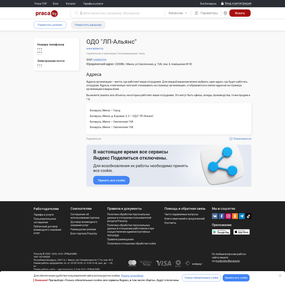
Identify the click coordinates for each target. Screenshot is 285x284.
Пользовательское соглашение (45, 220)
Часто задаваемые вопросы (181, 214)
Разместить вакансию (88, 24)
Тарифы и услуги (93, 3)
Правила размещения (120, 239)
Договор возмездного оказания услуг (84, 223)
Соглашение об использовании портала (85, 216)
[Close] (280, 275)
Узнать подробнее (132, 275)
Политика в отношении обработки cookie (131, 243)
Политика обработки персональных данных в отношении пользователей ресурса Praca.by (129, 217)
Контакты (170, 222)
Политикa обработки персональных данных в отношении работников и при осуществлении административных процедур (130, 230)
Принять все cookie (236, 277)
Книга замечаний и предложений (184, 218)
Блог (56, 3)
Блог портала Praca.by (84, 233)
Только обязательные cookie (201, 277)
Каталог (71, 3)
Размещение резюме (83, 229)
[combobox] (178, 13)
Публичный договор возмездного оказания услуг (47, 229)
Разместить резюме (50, 24)
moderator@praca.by (227, 260)
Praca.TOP (41, 3)
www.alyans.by (94, 48)
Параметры (206, 13)
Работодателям (46, 209)
